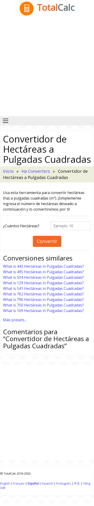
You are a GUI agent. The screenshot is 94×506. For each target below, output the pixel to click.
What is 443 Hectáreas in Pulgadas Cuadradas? (43, 266)
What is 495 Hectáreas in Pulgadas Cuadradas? (43, 271)
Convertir (47, 241)
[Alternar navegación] (5, 120)
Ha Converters (36, 171)
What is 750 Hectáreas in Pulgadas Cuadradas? (43, 305)
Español (33, 483)
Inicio (8, 171)
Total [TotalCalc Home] (47, 7)
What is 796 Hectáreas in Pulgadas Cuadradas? (43, 299)
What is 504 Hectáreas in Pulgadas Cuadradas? (43, 277)
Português (63, 483)
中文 (77, 483)
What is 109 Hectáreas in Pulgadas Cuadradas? (43, 310)
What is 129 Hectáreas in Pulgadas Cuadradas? (43, 282)
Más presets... (15, 319)
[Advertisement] (47, 67)
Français (19, 483)
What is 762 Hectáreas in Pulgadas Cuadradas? (43, 294)
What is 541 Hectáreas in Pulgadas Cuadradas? (43, 288)
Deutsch (47, 483)
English (5, 483)
